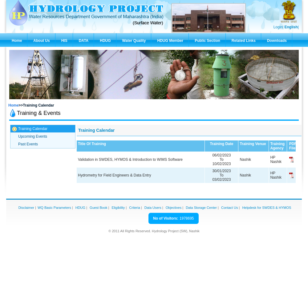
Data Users (152, 207)
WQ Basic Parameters (54, 207)
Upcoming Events (32, 136)
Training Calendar (32, 129)
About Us (41, 41)
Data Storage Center (201, 207)
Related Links (244, 41)
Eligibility (118, 207)
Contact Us (229, 207)
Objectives (173, 207)
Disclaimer (26, 207)
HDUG (105, 41)
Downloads (277, 41)
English (291, 27)
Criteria (134, 207)
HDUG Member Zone (170, 43)
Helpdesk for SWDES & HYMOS (266, 207)
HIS (64, 41)
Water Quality (134, 41)
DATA (84, 41)
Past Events (28, 144)
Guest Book (98, 207)
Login (278, 27)
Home (17, 41)
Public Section (207, 41)
